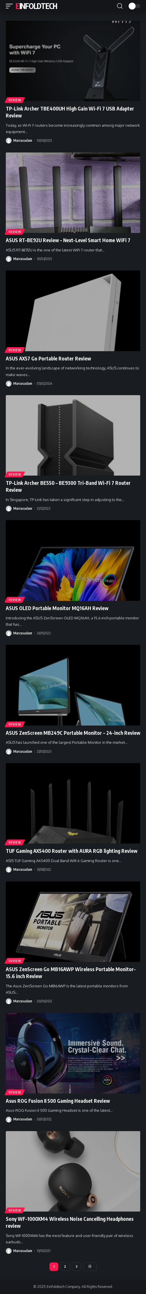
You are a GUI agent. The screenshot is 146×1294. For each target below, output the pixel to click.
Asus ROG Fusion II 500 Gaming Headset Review (58, 1101)
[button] (11, 6)
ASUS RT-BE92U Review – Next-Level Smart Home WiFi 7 (68, 240)
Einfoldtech (36, 6)
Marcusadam (22, 140)
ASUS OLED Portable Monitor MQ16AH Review (57, 608)
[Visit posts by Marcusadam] (9, 140)
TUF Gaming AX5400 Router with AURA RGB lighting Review (71, 851)
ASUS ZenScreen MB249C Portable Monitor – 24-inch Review (73, 733)
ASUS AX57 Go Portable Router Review (48, 358)
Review (15, 100)
